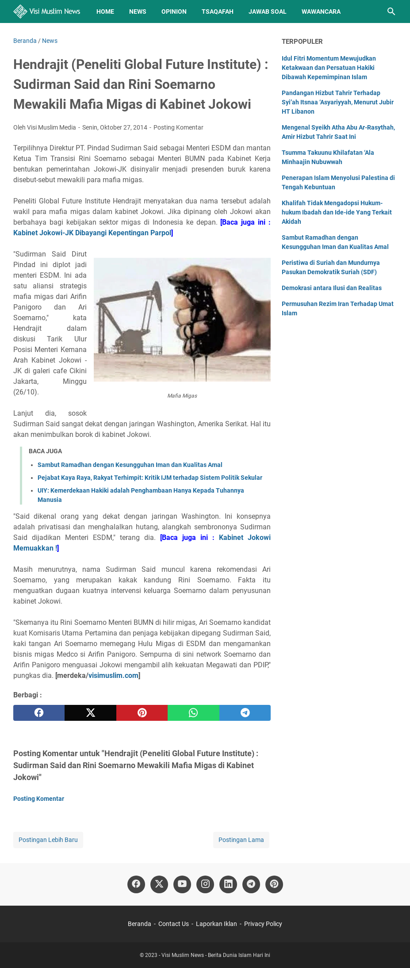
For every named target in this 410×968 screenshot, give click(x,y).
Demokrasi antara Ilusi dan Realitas (332, 287)
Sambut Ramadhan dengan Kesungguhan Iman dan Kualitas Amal (130, 464)
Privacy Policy (263, 923)
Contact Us (173, 923)
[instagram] (205, 884)
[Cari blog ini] (391, 11)
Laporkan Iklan (216, 923)
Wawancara (321, 11)
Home (105, 11)
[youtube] (182, 884)
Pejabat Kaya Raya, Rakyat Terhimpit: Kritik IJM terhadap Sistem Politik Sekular (150, 477)
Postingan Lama (241, 839)
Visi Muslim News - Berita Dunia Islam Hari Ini (215, 955)
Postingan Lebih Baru (48, 839)
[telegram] (245, 713)
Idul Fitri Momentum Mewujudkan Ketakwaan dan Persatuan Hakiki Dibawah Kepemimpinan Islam (329, 67)
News (137, 11)
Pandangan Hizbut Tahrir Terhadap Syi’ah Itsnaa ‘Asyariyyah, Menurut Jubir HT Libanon (338, 102)
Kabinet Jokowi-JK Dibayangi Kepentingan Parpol (92, 233)
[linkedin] (228, 884)
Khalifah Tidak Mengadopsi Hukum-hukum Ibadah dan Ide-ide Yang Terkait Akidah (337, 212)
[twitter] (90, 713)
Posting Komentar (178, 127)
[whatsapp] (193, 713)
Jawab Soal (268, 11)
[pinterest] (142, 713)
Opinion (174, 11)
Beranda (139, 923)
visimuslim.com (113, 675)
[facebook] (39, 713)
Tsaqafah (218, 11)
